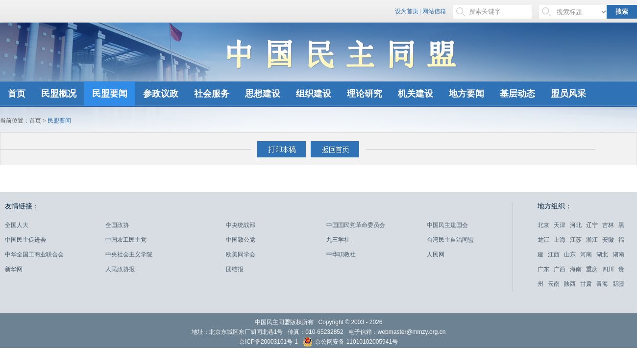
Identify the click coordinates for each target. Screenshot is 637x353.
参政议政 (160, 94)
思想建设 (262, 94)
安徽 (608, 239)
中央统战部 (240, 225)
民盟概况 (58, 94)
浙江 (592, 239)
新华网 (14, 269)
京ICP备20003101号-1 (268, 341)
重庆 (592, 269)
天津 (559, 225)
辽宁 (592, 225)
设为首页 (406, 11)
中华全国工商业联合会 (34, 254)
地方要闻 (466, 94)
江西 (554, 254)
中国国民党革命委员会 (355, 225)
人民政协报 (120, 269)
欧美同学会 (240, 254)
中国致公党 (240, 239)
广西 (559, 269)
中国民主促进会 (25, 239)
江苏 (576, 239)
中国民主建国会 (447, 225)
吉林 (608, 225)
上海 (559, 239)
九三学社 (338, 239)
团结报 (235, 269)
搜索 (621, 11)
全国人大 (16, 225)
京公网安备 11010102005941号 (350, 343)
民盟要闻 (109, 94)
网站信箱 (434, 11)
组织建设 (313, 94)
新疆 (618, 283)
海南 (576, 269)
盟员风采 (568, 94)
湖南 (618, 254)
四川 (608, 269)
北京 (543, 225)
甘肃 (586, 283)
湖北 (602, 254)
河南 (586, 254)
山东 (570, 254)
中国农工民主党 (126, 239)
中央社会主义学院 (128, 254)
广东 (543, 269)
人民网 (435, 254)
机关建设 (415, 94)
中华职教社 (341, 254)
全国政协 (117, 225)
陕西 (570, 283)
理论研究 (364, 94)
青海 (602, 283)
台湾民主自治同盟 (450, 239)
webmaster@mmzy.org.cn (412, 331)
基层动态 (517, 94)
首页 (16, 94)
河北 (576, 225)
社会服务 (211, 94)
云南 (554, 283)
